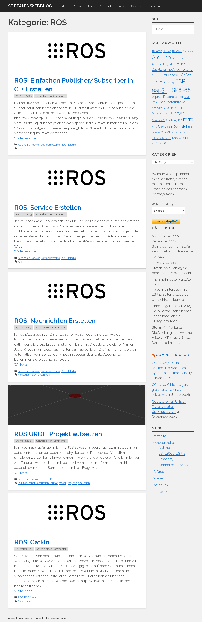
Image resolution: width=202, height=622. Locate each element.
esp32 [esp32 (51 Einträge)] (159, 89)
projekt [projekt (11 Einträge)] (179, 113)
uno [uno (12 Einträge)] (175, 138)
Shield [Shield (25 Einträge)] (180, 126)
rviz (74, 482)
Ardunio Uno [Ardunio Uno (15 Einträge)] (182, 69)
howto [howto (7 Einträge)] (187, 97)
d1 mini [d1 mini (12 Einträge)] (160, 82)
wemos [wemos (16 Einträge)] (185, 137)
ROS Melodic (68, 144)
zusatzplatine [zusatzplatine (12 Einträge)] (161, 143)
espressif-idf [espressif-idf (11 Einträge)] (174, 97)
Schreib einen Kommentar (51, 96)
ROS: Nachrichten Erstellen (57, 320)
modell (62, 482)
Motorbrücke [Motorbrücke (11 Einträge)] (176, 102)
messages (23, 374)
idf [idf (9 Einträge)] (157, 102)
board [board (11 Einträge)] (173, 75)
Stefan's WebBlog (30, 6)
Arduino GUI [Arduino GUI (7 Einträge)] (178, 58)
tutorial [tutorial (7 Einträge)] (182, 132)
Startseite (63, 6)
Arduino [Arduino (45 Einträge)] (161, 57)
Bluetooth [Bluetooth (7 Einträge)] (157, 75)
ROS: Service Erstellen (49, 207)
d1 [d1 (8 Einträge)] (153, 82)
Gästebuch (137, 6)
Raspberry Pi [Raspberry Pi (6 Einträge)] (158, 120)
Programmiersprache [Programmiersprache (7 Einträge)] (163, 113)
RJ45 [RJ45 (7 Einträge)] (154, 127)
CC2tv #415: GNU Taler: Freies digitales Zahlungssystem (169, 407)
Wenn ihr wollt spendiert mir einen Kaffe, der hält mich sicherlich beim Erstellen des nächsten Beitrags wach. (170, 184)
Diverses (121, 6)
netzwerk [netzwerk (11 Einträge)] (158, 108)
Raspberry (167, 459)
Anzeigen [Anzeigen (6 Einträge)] (188, 51)
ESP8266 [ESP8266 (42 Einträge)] (179, 90)
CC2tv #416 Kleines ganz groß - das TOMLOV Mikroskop (170, 390)
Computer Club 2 (174, 355)
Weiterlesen (25, 138)
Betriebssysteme (50, 144)
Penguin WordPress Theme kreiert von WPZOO (37, 618)
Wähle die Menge (163, 204)
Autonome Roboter (29, 144)
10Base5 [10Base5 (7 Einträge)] (167, 51)
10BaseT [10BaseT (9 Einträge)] (177, 50)
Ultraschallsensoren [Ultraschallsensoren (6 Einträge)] (161, 138)
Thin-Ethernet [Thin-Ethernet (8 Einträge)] (170, 132)
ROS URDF (47, 478)
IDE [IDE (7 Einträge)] (153, 102)
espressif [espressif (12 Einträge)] (158, 97)
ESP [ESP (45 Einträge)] (180, 81)
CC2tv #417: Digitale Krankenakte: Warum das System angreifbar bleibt (171, 368)
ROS (20, 597)
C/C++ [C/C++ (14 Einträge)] (186, 75)
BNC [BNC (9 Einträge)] (166, 75)
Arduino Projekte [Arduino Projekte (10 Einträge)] (163, 64)
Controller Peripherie (174, 465)
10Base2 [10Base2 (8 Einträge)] (157, 50)
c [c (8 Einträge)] (179, 75)
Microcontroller (84, 6)
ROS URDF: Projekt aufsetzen (60, 433)
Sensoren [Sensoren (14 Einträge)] (165, 127)
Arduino (165, 448)
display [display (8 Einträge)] (170, 82)
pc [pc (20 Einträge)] (168, 107)
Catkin (21, 600)
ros (20, 148)
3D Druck (106, 6)
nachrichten (38, 374)
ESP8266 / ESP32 (172, 454)
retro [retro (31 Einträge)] (188, 119)
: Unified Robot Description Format (38, 482)
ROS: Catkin (32, 541)
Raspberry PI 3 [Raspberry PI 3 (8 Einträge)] (173, 120)
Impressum (155, 6)
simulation (84, 482)
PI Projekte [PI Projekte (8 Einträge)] (177, 108)
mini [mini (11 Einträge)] (163, 102)
